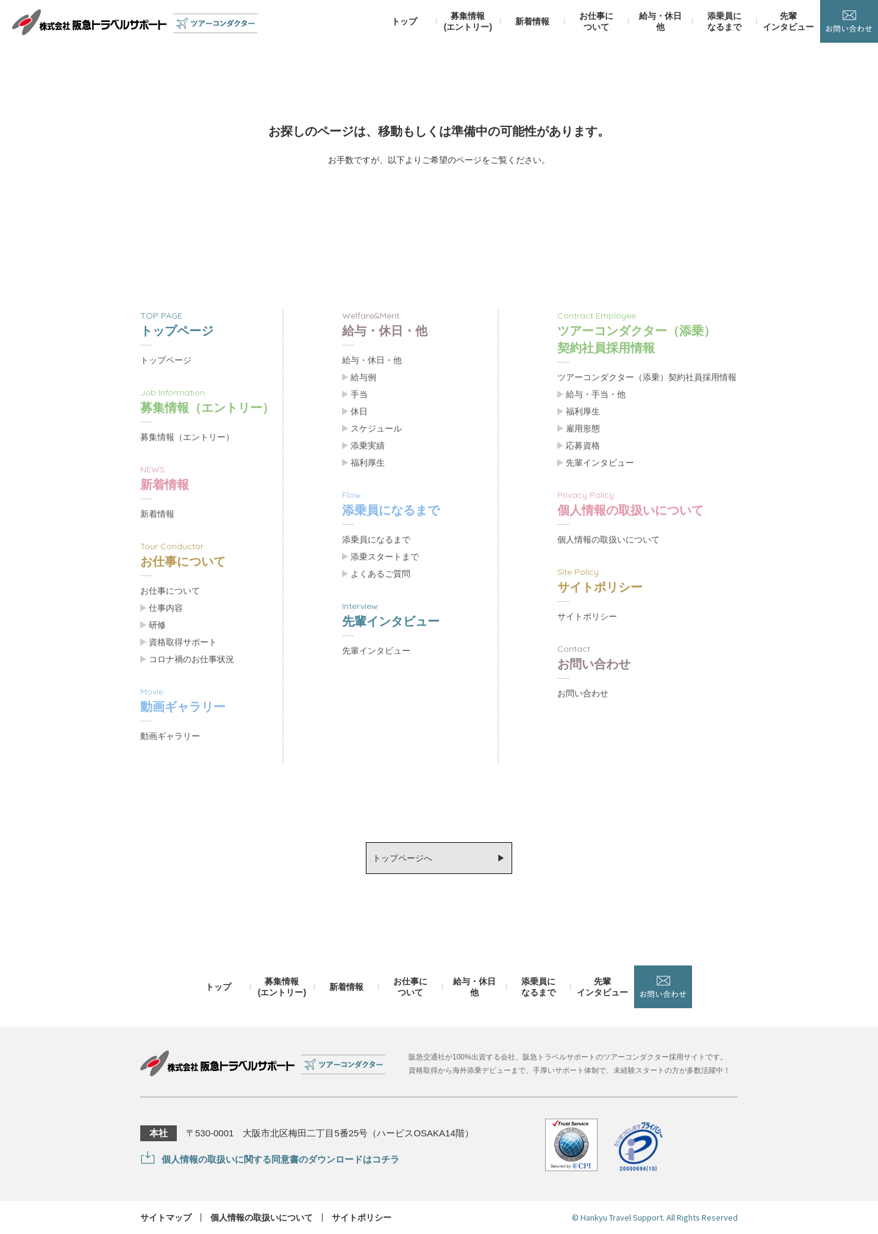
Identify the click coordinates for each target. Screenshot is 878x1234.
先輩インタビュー (376, 650)
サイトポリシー (587, 616)
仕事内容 (166, 608)
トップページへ (402, 858)
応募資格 (583, 445)
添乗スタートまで (385, 556)
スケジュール (376, 428)
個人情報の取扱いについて (608, 539)
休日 (359, 411)
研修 (157, 625)
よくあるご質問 (380, 574)
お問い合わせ (583, 693)
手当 (359, 394)
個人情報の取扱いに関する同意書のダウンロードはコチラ (280, 1159)
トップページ (165, 360)
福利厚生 (368, 462)
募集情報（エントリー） (187, 437)
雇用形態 (583, 428)
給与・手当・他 (596, 394)
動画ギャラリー (170, 736)
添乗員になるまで (376, 539)
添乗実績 (368, 445)
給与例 (363, 377)
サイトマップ (165, 1217)
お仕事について (170, 591)
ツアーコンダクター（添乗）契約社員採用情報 (647, 377)
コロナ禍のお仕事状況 (191, 659)
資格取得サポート (183, 642)
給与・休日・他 (372, 360)
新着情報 (157, 514)
